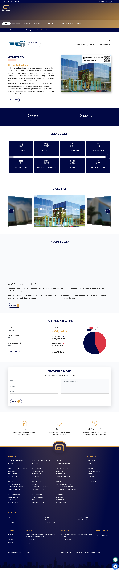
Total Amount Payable (59, 351)
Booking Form (81, 44)
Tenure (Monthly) (13, 336)
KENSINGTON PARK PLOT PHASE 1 (16, 494)
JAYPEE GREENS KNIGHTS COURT (64, 486)
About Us (34, 8)
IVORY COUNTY (36, 468)
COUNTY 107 (35, 501)
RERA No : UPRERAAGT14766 (92, 554)
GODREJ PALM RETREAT (14, 496)
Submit (16, 403)
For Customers (47, 519)
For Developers (47, 521)
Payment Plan (105, 44)
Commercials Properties (27, 30)
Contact (108, 8)
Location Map (106, 40)
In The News (11, 524)
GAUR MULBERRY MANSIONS (63, 468)
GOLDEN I (89, 470)
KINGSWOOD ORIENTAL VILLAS (40, 488)
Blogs (91, 8)
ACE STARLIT (35, 465)
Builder (51, 8)
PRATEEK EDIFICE (36, 475)
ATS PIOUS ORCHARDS (14, 486)
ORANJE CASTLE (36, 470)
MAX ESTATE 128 (36, 483)
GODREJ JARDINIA (13, 473)
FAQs (9, 519)
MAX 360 (58, 463)
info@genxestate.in (32, 545)
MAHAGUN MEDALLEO (37, 499)
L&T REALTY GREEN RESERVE (15, 463)
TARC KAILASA (59, 473)
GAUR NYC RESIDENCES (62, 470)
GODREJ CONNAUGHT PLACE (63, 465)
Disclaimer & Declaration (67, 554)
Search (104, 24)
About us (10, 536)
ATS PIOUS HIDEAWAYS (38, 494)
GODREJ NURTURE (37, 496)
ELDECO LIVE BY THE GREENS (63, 494)
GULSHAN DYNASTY (13, 504)
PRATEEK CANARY (60, 475)
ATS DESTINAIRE (12, 481)
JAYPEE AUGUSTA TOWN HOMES (16, 488)
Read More (14, 100)
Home (26, 8)
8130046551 (16, 1)
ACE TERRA (11, 465)
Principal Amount (58, 337)
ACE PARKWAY (36, 486)
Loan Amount (12, 329)
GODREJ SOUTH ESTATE (14, 468)
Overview (84, 40)
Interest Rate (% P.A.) (14, 344)
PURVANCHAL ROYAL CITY (62, 478)
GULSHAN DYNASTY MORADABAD (40, 463)
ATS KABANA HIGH (92, 478)
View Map (15, 306)
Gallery (98, 40)
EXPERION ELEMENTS (37, 473)
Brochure (93, 44)
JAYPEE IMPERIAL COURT (14, 491)
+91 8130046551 (31, 541)
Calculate (14, 353)
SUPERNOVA (59, 499)
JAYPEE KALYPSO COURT (38, 491)
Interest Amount (58, 344)
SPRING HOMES (36, 478)
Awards (83, 8)
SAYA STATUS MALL (92, 468)
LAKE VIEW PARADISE (37, 481)
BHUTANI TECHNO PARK (93, 473)
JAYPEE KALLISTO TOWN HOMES (64, 488)
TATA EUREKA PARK (13, 499)
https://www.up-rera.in (89, 60)
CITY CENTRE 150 (92, 483)
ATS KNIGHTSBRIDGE (13, 507)
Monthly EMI (56, 329)
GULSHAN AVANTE (12, 478)
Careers (99, 8)
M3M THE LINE (90, 463)
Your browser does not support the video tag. (59, 14)
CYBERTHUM (90, 475)
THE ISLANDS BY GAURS (38, 504)
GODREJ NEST (59, 496)
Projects (62, 8)
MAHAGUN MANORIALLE (38, 507)
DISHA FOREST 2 (12, 475)
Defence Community (83, 519)
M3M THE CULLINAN (61, 483)
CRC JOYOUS (59, 481)
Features (91, 40)
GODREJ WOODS (60, 501)
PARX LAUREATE (12, 501)
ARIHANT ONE (11, 483)
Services (10, 541)
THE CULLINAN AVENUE (93, 481)
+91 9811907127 (7, 1)
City (42, 8)
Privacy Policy (79, 554)
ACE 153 (89, 465)
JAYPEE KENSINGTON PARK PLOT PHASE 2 (66, 491)
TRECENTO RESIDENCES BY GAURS (17, 470)
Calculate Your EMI (82, 521)
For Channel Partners (48, 524)
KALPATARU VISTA (60, 504)
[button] (107, 157)
